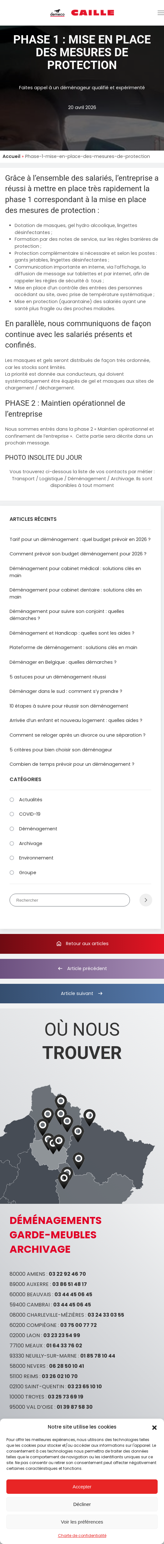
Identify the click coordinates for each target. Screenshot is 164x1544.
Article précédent (82, 968)
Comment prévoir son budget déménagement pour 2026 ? (78, 554)
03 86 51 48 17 (69, 1284)
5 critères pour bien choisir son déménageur (61, 750)
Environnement (36, 858)
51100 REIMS (24, 1376)
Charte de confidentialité (82, 1535)
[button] (154, 1427)
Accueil (11, 156)
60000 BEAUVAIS (30, 1294)
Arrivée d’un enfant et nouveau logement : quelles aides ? (76, 720)
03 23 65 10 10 (85, 1386)
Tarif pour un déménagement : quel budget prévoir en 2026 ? (80, 539)
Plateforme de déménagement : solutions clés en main (73, 647)
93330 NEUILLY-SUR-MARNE (43, 1356)
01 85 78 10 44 (97, 1356)
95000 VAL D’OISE (31, 1407)
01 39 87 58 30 (75, 1407)
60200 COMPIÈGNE (33, 1325)
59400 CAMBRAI (30, 1304)
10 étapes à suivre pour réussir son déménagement (69, 706)
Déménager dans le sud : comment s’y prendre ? (66, 691)
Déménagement (38, 829)
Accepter (82, 1486)
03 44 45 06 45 (73, 1294)
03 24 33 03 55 (106, 1315)
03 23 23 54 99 (61, 1335)
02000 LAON (25, 1335)
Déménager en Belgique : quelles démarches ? (63, 662)
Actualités (30, 799)
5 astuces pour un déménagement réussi (58, 677)
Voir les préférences (82, 1521)
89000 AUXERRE (29, 1284)
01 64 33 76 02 (64, 1345)
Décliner (82, 1504)
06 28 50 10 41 (66, 1366)
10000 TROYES (27, 1396)
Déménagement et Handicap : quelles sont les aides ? (72, 633)
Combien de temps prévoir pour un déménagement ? (72, 764)
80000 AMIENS (27, 1274)
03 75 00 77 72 (78, 1325)
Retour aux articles (82, 943)
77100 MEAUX (26, 1345)
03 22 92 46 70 (67, 1274)
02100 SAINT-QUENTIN (37, 1386)
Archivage (30, 843)
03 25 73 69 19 (65, 1396)
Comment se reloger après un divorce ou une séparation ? (78, 735)
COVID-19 (29, 814)
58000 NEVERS (28, 1366)
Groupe (27, 872)
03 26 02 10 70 (60, 1376)
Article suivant (82, 993)
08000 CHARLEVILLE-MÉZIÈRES (47, 1315)
